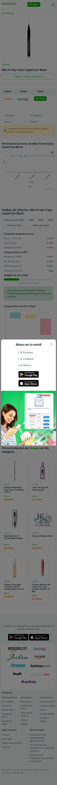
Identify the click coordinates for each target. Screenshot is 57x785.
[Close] (51, 344)
